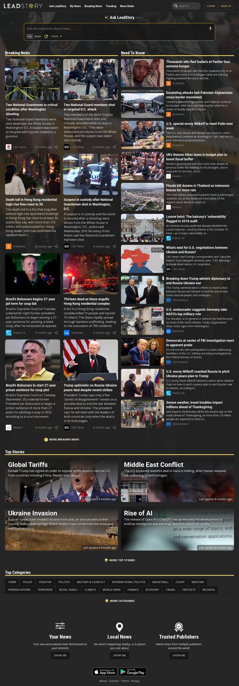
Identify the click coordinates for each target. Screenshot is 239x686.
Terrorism (44, 589)
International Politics (128, 582)
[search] (186, 6)
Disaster (45, 582)
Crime (12, 582)
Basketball (160, 582)
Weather (198, 582)
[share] (56, 147)
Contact (114, 681)
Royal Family (68, 589)
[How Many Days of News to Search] (56, 36)
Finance (133, 589)
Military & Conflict (91, 582)
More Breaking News (61, 439)
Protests (188, 589)
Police (27, 582)
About (103, 681)
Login (211, 6)
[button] (32, 101)
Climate (90, 589)
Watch (37, 36)
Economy (152, 589)
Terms (125, 681)
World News (112, 589)
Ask (30, 36)
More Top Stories (119, 560)
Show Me (60, 655)
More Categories (120, 601)
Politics (64, 582)
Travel (170, 589)
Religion (208, 589)
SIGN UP (226, 6)
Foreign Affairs (19, 589)
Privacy (135, 681)
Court (180, 582)
